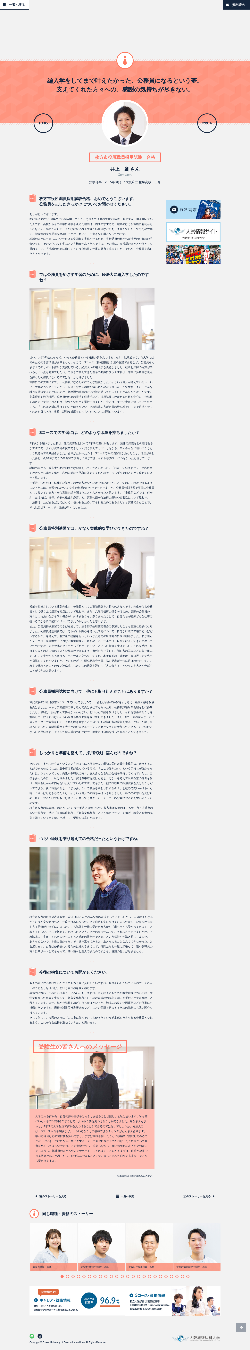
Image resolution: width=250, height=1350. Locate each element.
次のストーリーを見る (197, 1196)
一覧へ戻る (17, 4)
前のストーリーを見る (53, 1196)
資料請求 (238, 4)
